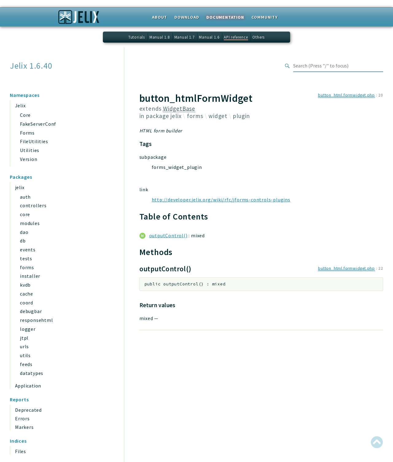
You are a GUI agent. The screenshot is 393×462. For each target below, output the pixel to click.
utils (25, 355)
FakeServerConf (38, 124)
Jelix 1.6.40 (31, 65)
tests (26, 258)
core (25, 214)
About (159, 17)
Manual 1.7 (184, 37)
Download (186, 17)
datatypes (31, 373)
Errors (22, 418)
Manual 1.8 (160, 37)
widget (218, 116)
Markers (24, 427)
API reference (236, 37)
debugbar (31, 311)
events (28, 249)
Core (25, 115)
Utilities (29, 150)
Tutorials (136, 37)
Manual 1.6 (209, 37)
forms (27, 267)
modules (30, 223)
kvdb (25, 285)
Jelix (20, 105)
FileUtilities (34, 141)
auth (25, 197)
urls (24, 346)
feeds (26, 364)
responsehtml (36, 320)
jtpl (24, 338)
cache (26, 294)
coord (26, 303)
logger (28, 329)
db (23, 241)
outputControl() (168, 235)
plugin (241, 116)
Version (28, 159)
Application (28, 386)
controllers (33, 205)
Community (264, 17)
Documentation (225, 17)
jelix (19, 187)
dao (24, 232)
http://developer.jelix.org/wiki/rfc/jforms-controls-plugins (221, 200)
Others (258, 37)
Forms (27, 133)
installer (30, 276)
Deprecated (28, 410)
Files (20, 451)
